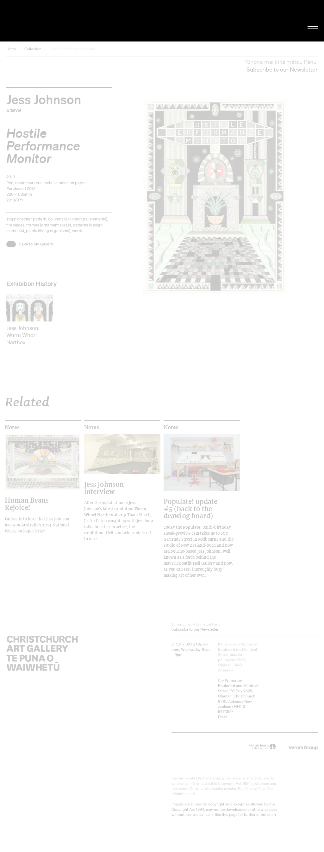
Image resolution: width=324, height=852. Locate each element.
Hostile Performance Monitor (73, 49)
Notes (12, 427)
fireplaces (15, 225)
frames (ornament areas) (48, 225)
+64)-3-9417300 (232, 709)
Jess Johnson (43, 99)
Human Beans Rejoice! (27, 503)
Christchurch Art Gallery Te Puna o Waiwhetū (54, 21)
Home (11, 49)
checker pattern (31, 219)
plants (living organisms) (48, 230)
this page (229, 814)
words (77, 230)
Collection (32, 49)
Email (222, 717)
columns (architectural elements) (77, 219)
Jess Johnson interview (104, 487)
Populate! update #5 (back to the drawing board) (190, 508)
